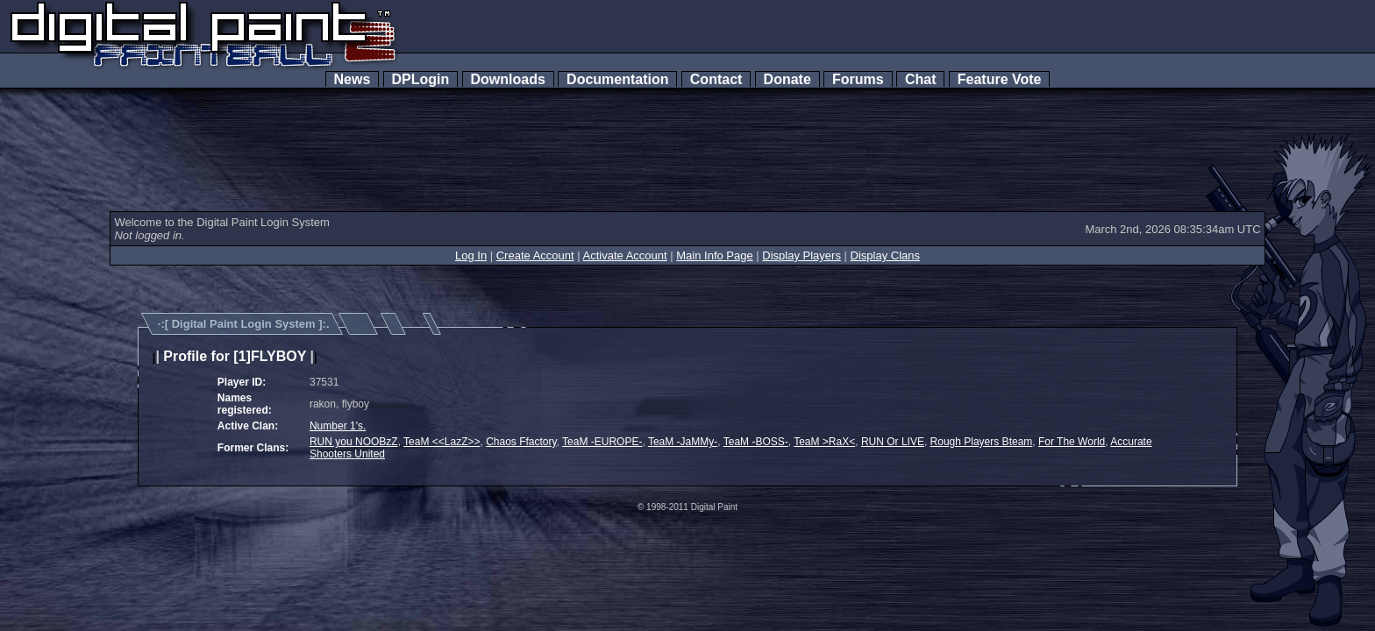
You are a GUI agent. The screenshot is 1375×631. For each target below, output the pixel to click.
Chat (920, 79)
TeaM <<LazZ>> (441, 442)
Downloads (508, 79)
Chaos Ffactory (521, 442)
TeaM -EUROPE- (602, 442)
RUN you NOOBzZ (354, 442)
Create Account (535, 255)
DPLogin (421, 79)
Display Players (801, 255)
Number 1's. (338, 426)
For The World (1071, 442)
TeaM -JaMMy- (682, 442)
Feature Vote (1000, 79)
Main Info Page (714, 255)
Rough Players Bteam (981, 442)
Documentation (617, 79)
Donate (787, 79)
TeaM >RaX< (824, 442)
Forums (857, 79)
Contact (716, 79)
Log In (471, 255)
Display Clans (885, 255)
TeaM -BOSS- (755, 442)
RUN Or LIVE (892, 442)
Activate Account (625, 255)
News (352, 79)
